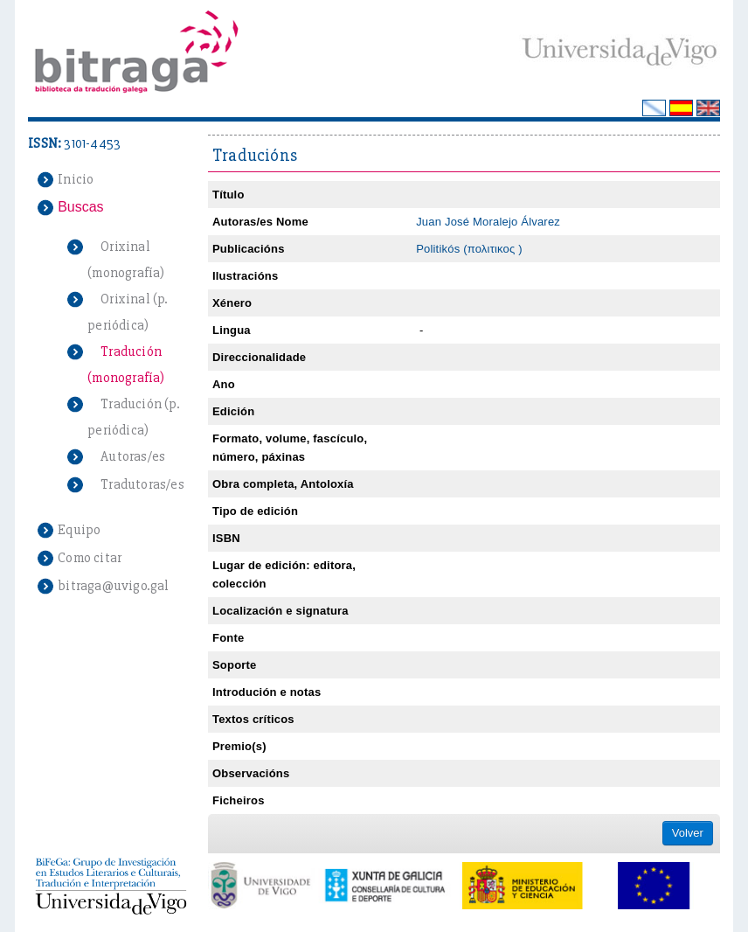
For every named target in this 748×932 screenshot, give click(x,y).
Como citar (89, 558)
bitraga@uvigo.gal (113, 586)
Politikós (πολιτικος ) (469, 248)
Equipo (79, 530)
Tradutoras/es (142, 484)
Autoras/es (132, 456)
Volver (687, 832)
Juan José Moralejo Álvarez (488, 221)
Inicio (76, 179)
